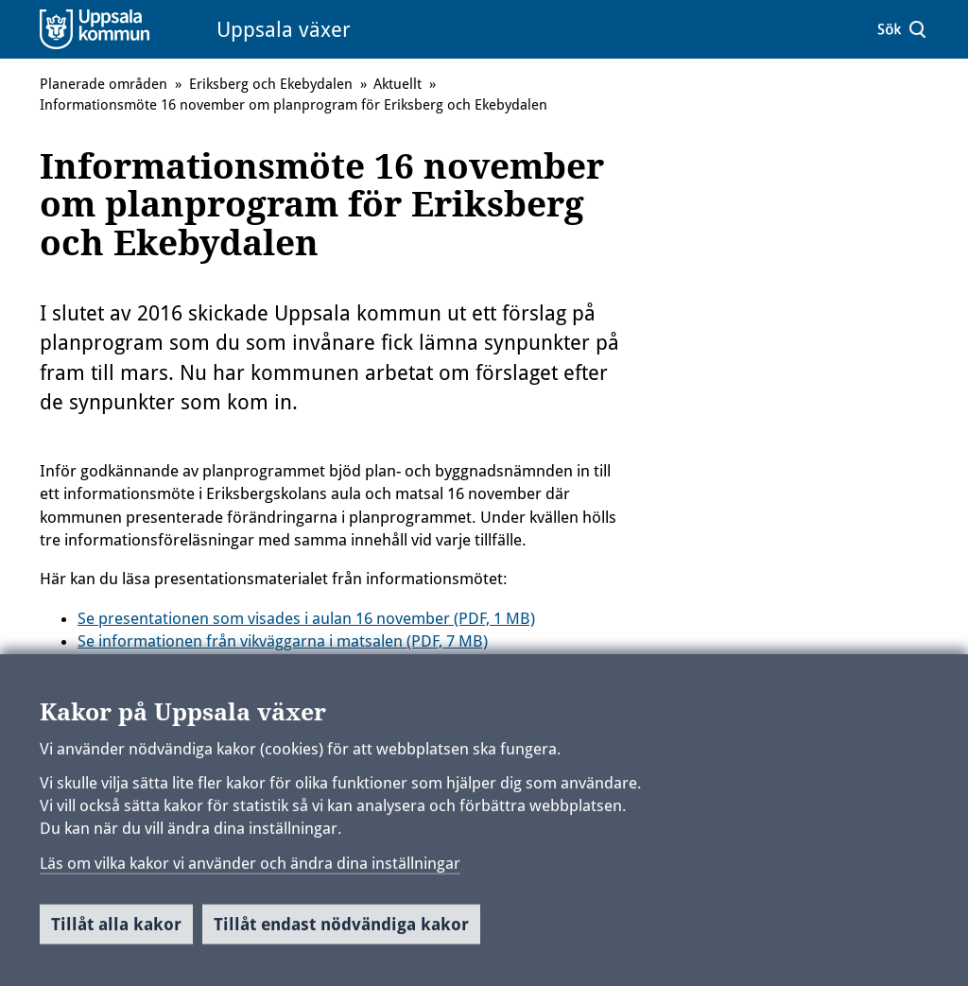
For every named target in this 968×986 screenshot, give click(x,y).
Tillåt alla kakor (116, 931)
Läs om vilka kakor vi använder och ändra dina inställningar (250, 868)
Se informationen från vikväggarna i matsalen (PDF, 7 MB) (283, 640)
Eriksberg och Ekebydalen (271, 84)
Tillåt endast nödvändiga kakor (341, 931)
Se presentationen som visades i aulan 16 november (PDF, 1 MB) (306, 618)
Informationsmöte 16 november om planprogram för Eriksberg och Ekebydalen (293, 104)
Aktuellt (397, 84)
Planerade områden (103, 84)
